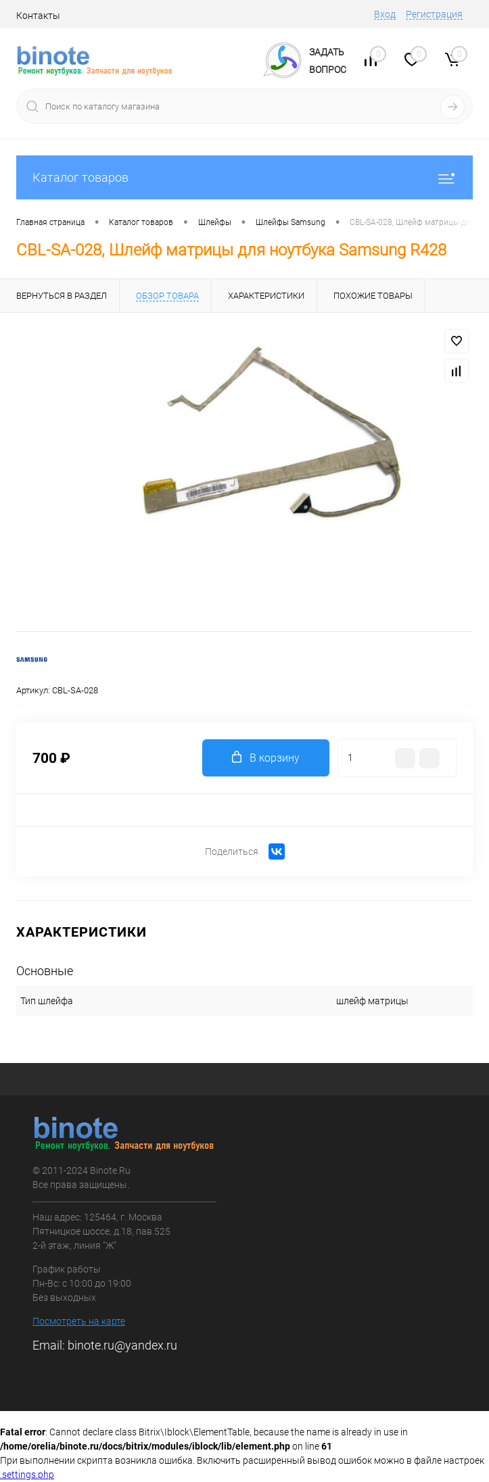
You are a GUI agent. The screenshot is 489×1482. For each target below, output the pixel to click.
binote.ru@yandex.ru (122, 1345)
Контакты (38, 15)
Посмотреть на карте (78, 1321)
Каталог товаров (244, 177)
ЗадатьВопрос (327, 61)
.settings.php (27, 1474)
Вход (385, 14)
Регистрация (434, 14)
